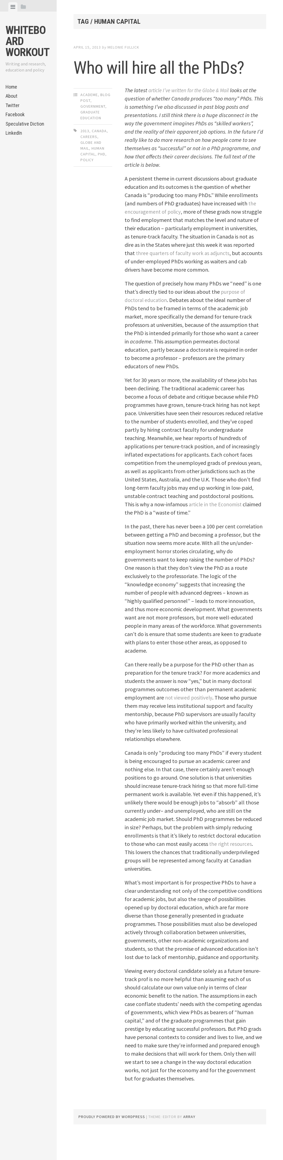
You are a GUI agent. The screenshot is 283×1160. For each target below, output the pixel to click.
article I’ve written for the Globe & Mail (192, 114)
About (11, 96)
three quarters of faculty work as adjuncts (206, 277)
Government (92, 130)
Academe (89, 118)
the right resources (231, 868)
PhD (101, 178)
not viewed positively (189, 721)
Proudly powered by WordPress (111, 1140)
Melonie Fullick (123, 47)
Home (11, 87)
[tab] (12, 7)
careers (88, 160)
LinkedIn (14, 133)
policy (87, 184)
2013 (84, 155)
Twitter (13, 105)
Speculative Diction (25, 124)
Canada (99, 155)
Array (189, 1140)
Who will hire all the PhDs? (155, 78)
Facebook (15, 114)
